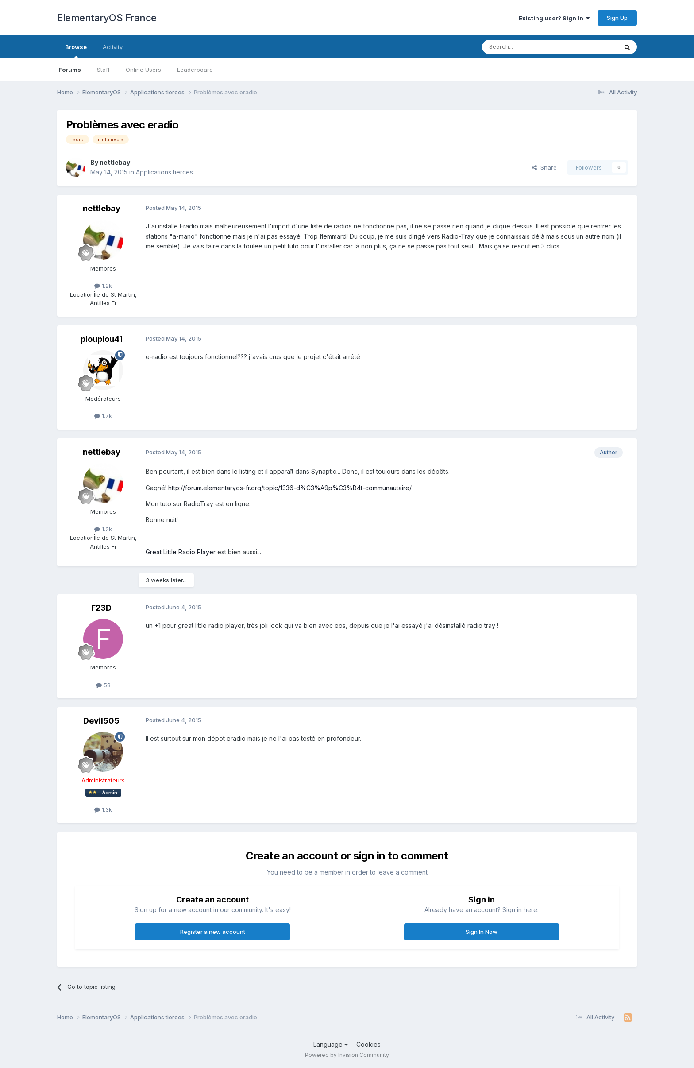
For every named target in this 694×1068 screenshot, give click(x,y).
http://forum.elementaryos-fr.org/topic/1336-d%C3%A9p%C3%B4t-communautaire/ (290, 487)
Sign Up (617, 17)
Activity (113, 46)
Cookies (368, 1044)
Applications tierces (164, 172)
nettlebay (115, 162)
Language (330, 1044)
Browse (76, 50)
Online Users (143, 69)
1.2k (103, 285)
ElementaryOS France (107, 17)
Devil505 (101, 720)
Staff (103, 69)
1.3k (103, 809)
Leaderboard (195, 69)
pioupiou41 (102, 339)
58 (103, 685)
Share (544, 167)
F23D (101, 607)
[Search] (527, 47)
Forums (69, 69)
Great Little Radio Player (181, 552)
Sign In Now (481, 931)
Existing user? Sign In (554, 18)
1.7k (103, 415)
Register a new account (212, 931)
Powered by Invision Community (347, 1055)
